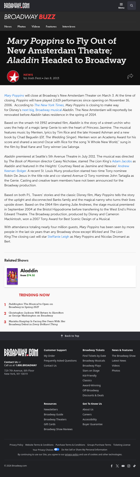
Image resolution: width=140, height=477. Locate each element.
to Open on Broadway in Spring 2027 (31, 306)
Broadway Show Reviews (58, 429)
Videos (36, 26)
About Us (88, 409)
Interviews (68, 26)
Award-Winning (92, 385)
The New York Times (49, 105)
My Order (49, 355)
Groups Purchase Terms (99, 444)
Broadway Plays (92, 365)
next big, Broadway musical (42, 110)
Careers (87, 414)
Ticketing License (121, 444)
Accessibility (90, 419)
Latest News (119, 360)
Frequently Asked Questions (60, 360)
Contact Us (11, 362)
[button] (130, 78)
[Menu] (121, 6)
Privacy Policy (16, 444)
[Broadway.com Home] (16, 5)
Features (51, 26)
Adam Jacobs (122, 161)
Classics (87, 380)
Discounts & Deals (93, 395)
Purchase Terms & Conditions (70, 444)
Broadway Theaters (55, 419)
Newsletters (51, 409)
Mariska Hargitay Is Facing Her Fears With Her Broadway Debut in (37, 323)
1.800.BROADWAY (26, 365)
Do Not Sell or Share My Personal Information (84, 449)
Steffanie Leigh (58, 237)
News (8, 26)
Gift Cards (49, 424)
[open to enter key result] (131, 5)
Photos (21, 26)
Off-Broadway (91, 390)
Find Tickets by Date (94, 355)
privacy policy (72, 454)
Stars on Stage (91, 370)
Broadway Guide (53, 414)
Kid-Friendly (89, 375)
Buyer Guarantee (93, 424)
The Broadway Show (124, 355)
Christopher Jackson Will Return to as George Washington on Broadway (36, 314)
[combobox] (130, 5)
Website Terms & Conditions (39, 444)
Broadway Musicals (94, 360)
